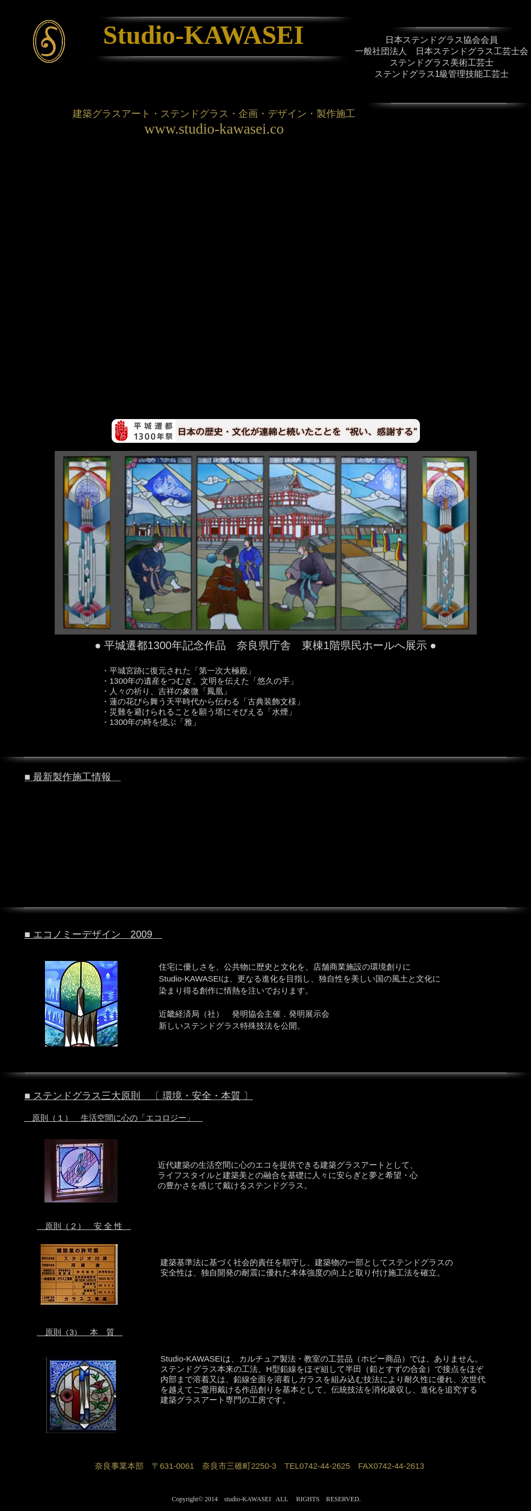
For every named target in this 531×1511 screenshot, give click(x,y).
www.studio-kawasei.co (214, 129)
